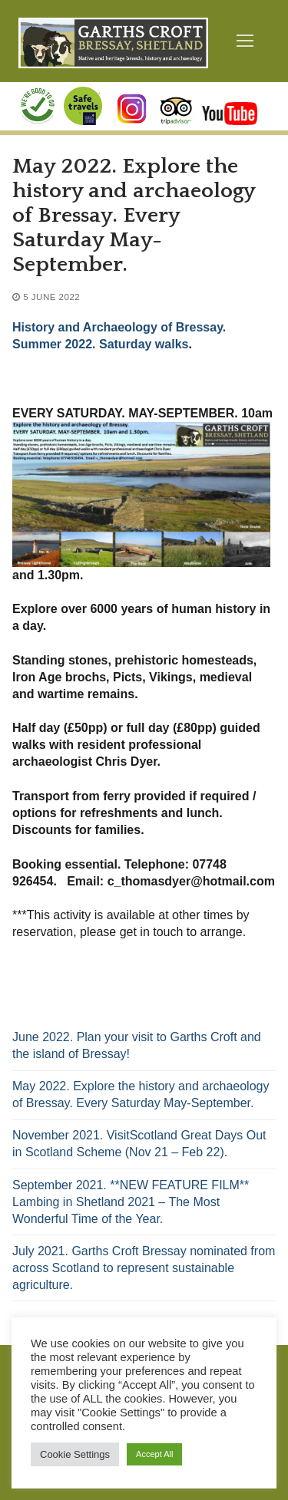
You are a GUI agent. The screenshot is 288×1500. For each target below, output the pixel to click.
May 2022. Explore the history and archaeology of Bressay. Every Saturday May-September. (140, 1094)
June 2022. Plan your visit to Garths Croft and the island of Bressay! (136, 1045)
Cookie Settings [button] (75, 1454)
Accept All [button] (154, 1454)
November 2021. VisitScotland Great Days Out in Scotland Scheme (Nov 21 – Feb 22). (139, 1144)
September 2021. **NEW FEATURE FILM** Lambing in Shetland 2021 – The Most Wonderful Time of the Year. (130, 1202)
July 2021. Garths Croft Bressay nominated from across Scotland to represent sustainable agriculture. (143, 1268)
